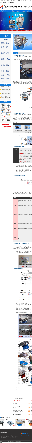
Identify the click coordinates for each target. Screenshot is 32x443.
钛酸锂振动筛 (8, 79)
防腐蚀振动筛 (8, 75)
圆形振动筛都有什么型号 (4, 96)
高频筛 (1, 46)
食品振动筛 (2, 71)
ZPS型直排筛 (8, 43)
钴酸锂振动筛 (2, 79)
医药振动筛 (7, 70)
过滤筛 (17, 30)
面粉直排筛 (2, 74)
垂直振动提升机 (3, 59)
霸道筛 (3, 46)
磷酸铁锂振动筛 (3, 78)
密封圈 (1, 65)
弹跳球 (4, 65)
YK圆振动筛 (7, 53)
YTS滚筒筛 (7, 52)
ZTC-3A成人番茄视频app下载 (18, 130)
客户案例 (28, 11)
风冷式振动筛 (2, 81)
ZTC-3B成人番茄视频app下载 (27, 130)
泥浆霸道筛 (7, 74)
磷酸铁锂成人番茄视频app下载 (17, 410)
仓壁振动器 (7, 64)
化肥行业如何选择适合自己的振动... (5, 90)
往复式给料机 (8, 59)
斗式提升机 (7, 58)
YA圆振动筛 (2, 53)
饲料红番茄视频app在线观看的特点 (5, 97)
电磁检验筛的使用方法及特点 (5, 86)
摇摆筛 (7, 46)
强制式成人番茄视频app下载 (19, 398)
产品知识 (23, 11)
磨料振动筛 (7, 71)
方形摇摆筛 (2, 47)
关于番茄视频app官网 (7, 11)
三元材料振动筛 (8, 78)
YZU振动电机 (2, 64)
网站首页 (2, 11)
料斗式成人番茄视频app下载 (17, 414)
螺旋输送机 (2, 58)
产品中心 (13, 11)
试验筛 (12, 30)
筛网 (6, 65)
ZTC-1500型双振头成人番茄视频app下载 (18, 411)
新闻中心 (18, 11)
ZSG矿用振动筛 (3, 52)
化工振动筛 (2, 70)
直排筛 (31, 30)
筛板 (8, 65)
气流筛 (21, 30)
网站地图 (1, 442)
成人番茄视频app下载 (16, 403)
